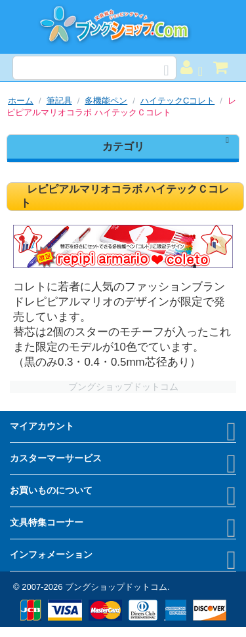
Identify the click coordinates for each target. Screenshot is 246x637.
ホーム (20, 101)
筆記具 (59, 101)
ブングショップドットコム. (117, 587)
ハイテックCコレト (177, 101)
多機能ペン (106, 101)
